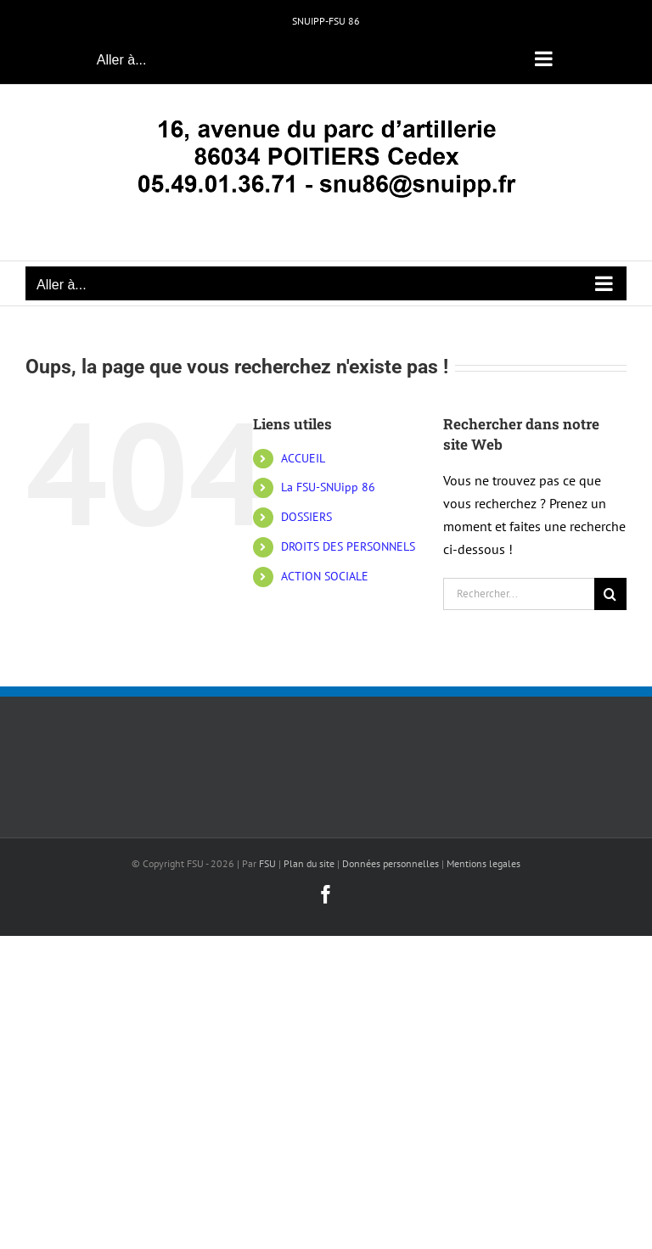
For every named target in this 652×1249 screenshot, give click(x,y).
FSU (267, 863)
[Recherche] (610, 594)
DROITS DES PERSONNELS (348, 546)
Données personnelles (390, 863)
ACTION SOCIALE (324, 576)
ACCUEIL (303, 458)
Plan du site (309, 863)
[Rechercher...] (518, 594)
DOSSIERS (306, 516)
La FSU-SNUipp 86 (328, 487)
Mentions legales (483, 863)
